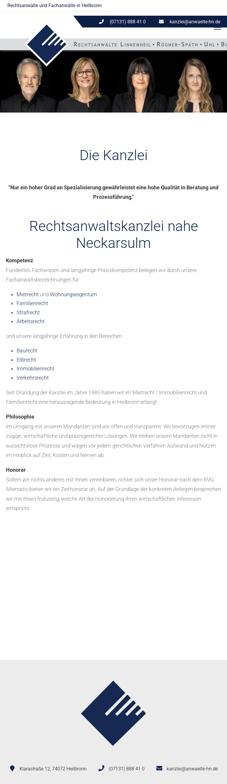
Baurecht (27, 350)
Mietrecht (28, 294)
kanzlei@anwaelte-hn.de (195, 22)
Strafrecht (28, 312)
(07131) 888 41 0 (127, 769)
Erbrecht (26, 360)
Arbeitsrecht (31, 321)
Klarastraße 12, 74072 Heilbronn (53, 769)
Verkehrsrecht (33, 378)
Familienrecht (32, 303)
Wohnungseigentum (73, 294)
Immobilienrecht (35, 368)
